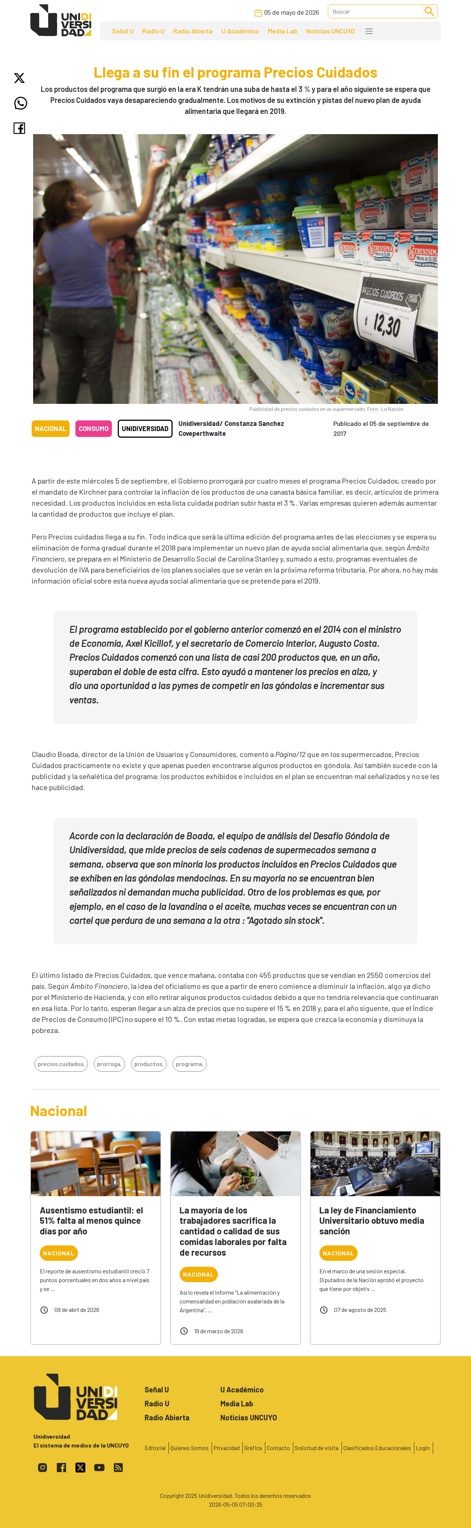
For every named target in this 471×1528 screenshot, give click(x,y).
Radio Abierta (193, 31)
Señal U (123, 31)
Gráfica (253, 1447)
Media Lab (282, 31)
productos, (148, 1063)
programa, (189, 1063)
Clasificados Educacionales (377, 1447)
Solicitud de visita (317, 1447)
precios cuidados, (61, 1063)
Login (423, 1447)
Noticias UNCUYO (330, 31)
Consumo (94, 428)
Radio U (153, 31)
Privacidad (226, 1447)
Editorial (155, 1447)
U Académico (240, 31)
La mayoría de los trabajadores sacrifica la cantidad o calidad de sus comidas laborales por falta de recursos (233, 1231)
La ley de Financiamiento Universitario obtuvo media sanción (371, 1221)
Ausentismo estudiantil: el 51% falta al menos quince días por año (91, 1221)
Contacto (278, 1447)
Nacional (50, 428)
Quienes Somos (189, 1447)
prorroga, (109, 1063)
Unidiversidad (145, 428)
